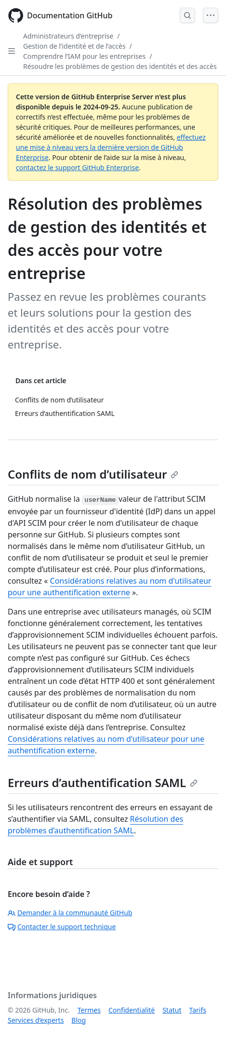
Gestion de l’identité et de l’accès (74, 46)
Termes (89, 1010)
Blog (78, 1020)
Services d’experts (36, 1020)
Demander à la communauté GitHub (70, 912)
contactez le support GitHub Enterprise (77, 167)
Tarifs (197, 1010)
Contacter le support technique (62, 926)
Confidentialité (131, 1010)
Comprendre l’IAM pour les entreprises (84, 56)
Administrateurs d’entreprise (68, 35)
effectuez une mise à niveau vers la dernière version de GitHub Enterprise (111, 147)
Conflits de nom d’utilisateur (93, 474)
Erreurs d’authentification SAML (103, 782)
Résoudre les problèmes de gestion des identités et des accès (120, 66)
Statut (171, 1010)
